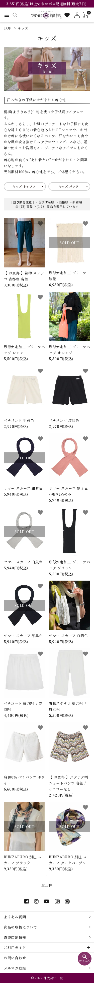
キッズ (23, 27)
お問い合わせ (15, 957)
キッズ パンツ (69, 186)
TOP (8, 27)
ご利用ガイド (15, 947)
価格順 (63, 202)
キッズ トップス (24, 186)
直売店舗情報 (15, 937)
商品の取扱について (20, 927)
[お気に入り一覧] (67, 15)
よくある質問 (15, 916)
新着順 (77, 202)
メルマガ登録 (15, 968)
